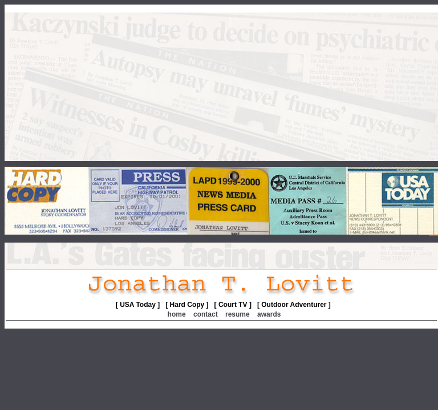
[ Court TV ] (233, 305)
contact (205, 314)
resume (237, 314)
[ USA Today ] (138, 305)
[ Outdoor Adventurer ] (294, 305)
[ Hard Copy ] (186, 305)
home (177, 314)
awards (269, 314)
